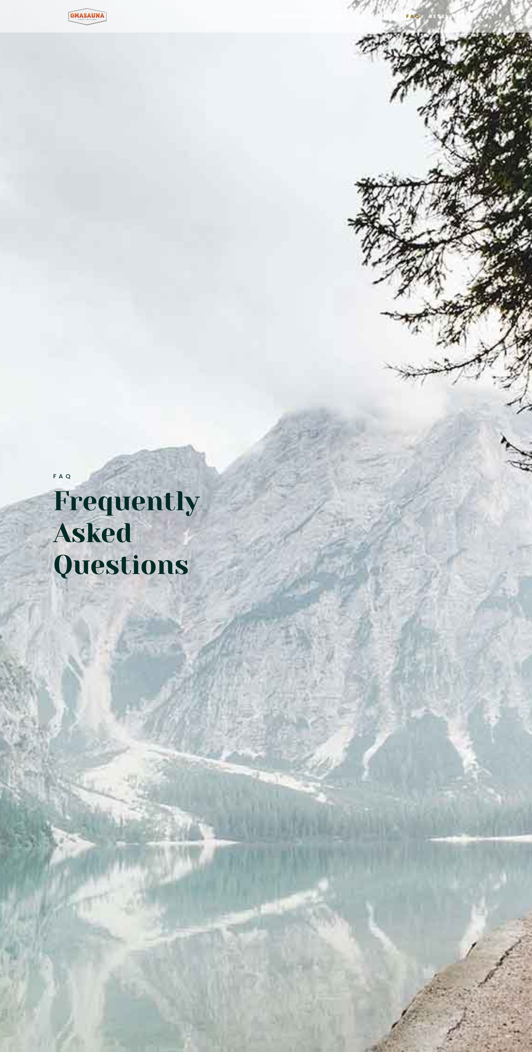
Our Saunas (375, 17)
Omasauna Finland (307, 17)
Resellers (447, 17)
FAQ (413, 17)
